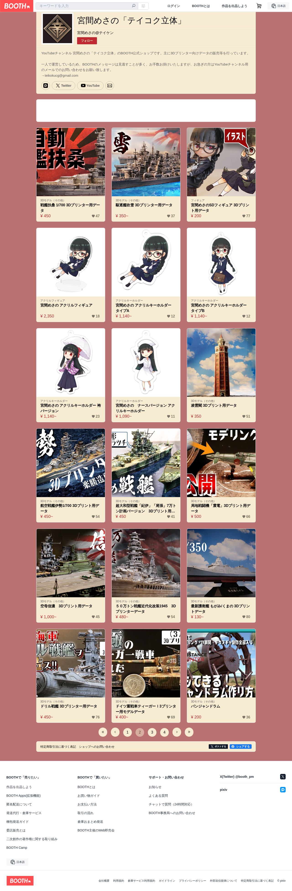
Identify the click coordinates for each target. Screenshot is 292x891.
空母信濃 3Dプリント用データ (66, 606)
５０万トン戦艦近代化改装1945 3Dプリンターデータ (146, 608)
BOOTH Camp (16, 847)
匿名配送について (19, 804)
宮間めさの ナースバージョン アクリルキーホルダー (145, 408)
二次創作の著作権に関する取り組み (31, 839)
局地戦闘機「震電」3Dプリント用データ (220, 508)
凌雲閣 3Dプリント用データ (214, 405)
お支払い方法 (87, 804)
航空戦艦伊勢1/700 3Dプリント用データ (69, 508)
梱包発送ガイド (17, 821)
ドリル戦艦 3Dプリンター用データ (68, 706)
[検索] (133, 6)
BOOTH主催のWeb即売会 (96, 830)
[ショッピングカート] (259, 6)
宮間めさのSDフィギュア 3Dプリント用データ (220, 207)
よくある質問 (158, 795)
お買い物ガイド (89, 795)
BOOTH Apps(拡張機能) (23, 795)
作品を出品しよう (234, 6)
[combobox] (87, 6)
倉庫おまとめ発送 (90, 821)
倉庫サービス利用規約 (141, 880)
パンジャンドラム (205, 706)
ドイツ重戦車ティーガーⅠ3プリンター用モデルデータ (146, 709)
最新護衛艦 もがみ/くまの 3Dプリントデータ (220, 608)
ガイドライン (167, 880)
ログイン (173, 6)
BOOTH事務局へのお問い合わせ (172, 813)
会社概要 (104, 880)
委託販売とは (16, 830)
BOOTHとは (201, 6)
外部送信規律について (223, 880)
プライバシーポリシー (192, 880)
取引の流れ (86, 813)
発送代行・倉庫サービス (24, 813)
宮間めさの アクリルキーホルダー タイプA (145, 308)
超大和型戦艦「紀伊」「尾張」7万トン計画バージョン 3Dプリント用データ (146, 509)
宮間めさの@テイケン (95, 33)
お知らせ (155, 787)
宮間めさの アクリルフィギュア (66, 305)
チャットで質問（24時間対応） (171, 804)
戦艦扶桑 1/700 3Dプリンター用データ (70, 207)
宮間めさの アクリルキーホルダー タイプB (220, 308)
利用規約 (118, 880)
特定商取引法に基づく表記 (257, 880)
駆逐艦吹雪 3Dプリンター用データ (144, 205)
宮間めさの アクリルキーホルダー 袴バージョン (70, 408)
